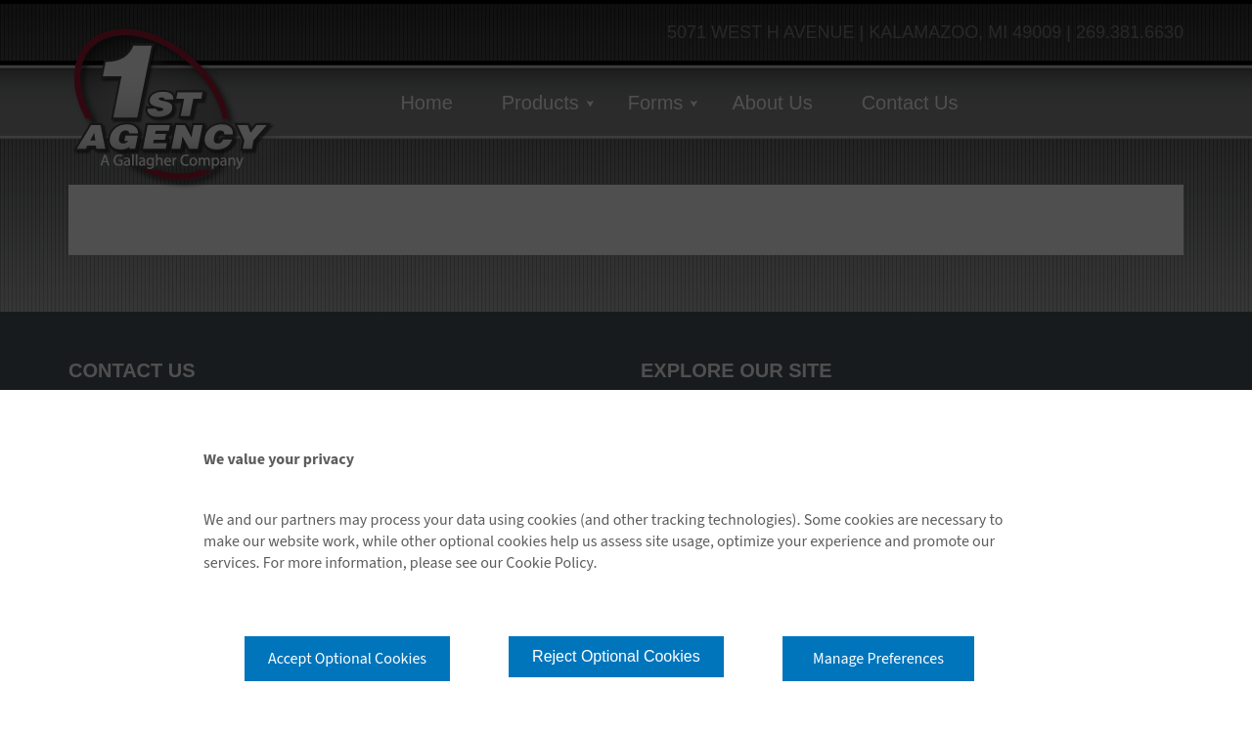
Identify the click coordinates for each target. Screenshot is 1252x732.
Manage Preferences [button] (878, 658)
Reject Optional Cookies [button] (616, 656)
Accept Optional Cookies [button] (347, 658)
